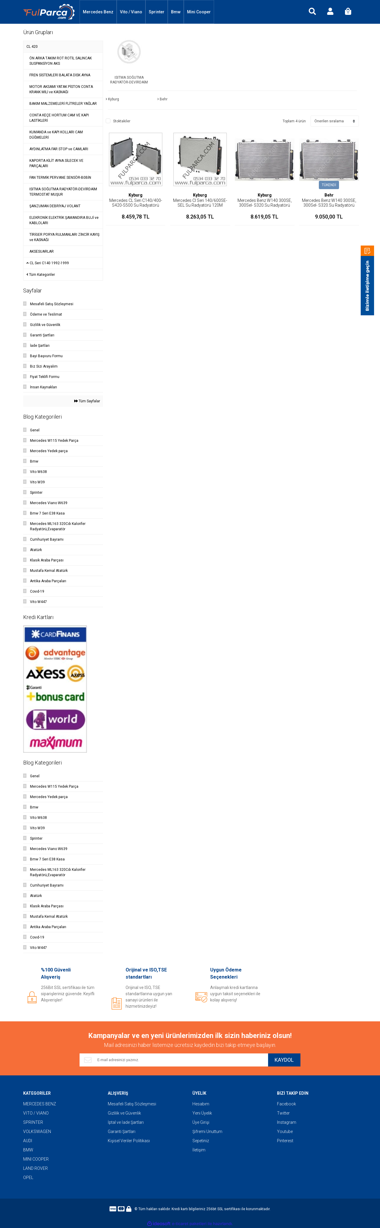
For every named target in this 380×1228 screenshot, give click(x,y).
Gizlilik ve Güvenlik (124, 1113)
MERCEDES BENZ (39, 1104)
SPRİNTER (33, 1122)
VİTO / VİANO (36, 1113)
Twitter (283, 1113)
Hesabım (200, 1104)
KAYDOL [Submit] (284, 1060)
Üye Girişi (200, 1122)
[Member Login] (330, 12)
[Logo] (49, 12)
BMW (28, 1150)
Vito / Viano (131, 12)
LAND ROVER (35, 1168)
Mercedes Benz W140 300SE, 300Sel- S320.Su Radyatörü (265, 203)
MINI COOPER (36, 1159)
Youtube (285, 1131)
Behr (329, 195)
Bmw (175, 12)
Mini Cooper (199, 12)
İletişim (198, 1150)
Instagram (286, 1122)
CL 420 (32, 47)
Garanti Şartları (121, 1131)
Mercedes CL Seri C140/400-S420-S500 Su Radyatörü (135, 203)
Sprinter (156, 12)
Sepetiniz (200, 1140)
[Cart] (348, 12)
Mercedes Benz (98, 12)
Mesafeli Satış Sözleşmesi (132, 1104)
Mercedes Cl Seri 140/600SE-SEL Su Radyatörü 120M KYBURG (200, 205)
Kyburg (135, 195)
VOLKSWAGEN (37, 1131)
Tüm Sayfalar (87, 401)
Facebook (286, 1104)
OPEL (28, 1177)
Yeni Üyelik (202, 1113)
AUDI (27, 1140)
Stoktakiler (121, 121)
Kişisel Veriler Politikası (129, 1140)
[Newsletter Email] (174, 1059)
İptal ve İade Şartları (126, 1122)
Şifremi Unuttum (207, 1131)
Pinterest (285, 1140)
